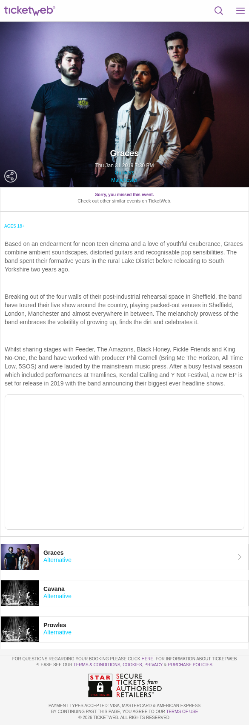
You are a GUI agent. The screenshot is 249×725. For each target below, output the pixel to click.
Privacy (153, 664)
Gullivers (124, 173)
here (147, 658)
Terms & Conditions (97, 664)
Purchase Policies (190, 664)
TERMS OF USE (182, 711)
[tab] (124, 557)
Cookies (132, 664)
